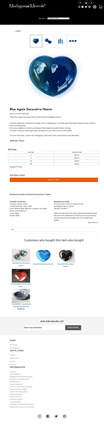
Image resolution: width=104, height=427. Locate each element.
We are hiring (14, 382)
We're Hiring (80, 10)
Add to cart (54, 180)
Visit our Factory (15, 397)
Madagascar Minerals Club (19, 379)
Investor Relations (16, 384)
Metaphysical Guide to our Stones (22, 407)
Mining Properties (16, 394)
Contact (86, 6)
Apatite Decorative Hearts (43, 264)
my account (14, 358)
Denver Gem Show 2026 (18, 389)
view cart (13, 364)
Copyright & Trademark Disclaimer (22, 404)
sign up (12, 361)
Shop (28, 7)
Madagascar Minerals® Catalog (21, 377)
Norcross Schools (16, 399)
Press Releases (15, 374)
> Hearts (18, 31)
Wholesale (13, 345)
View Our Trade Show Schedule (21, 387)
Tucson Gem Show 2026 (18, 392)
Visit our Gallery (15, 402)
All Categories (15, 348)
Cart (100, 6)
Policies (12, 372)
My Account (91, 10)
